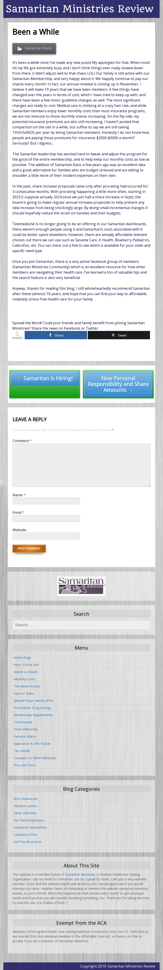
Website (19, 529)
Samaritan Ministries (80, 874)
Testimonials (23, 722)
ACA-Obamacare (26, 799)
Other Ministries (25, 813)
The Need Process (27, 686)
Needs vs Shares (26, 672)
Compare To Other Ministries (35, 758)
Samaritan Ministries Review (79, 9)
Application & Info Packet (32, 743)
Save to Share (24, 693)
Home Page (22, 657)
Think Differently (25, 729)
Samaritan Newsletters (30, 827)
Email (18, 512)
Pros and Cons (24, 765)
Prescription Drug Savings (32, 708)
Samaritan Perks (38, 48)
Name (19, 495)
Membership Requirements (33, 715)
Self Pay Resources (28, 842)
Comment (22, 440)
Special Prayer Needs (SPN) (34, 700)
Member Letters (25, 806)
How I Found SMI (26, 665)
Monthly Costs (24, 679)
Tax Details (22, 751)
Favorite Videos (25, 736)
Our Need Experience (29, 820)
